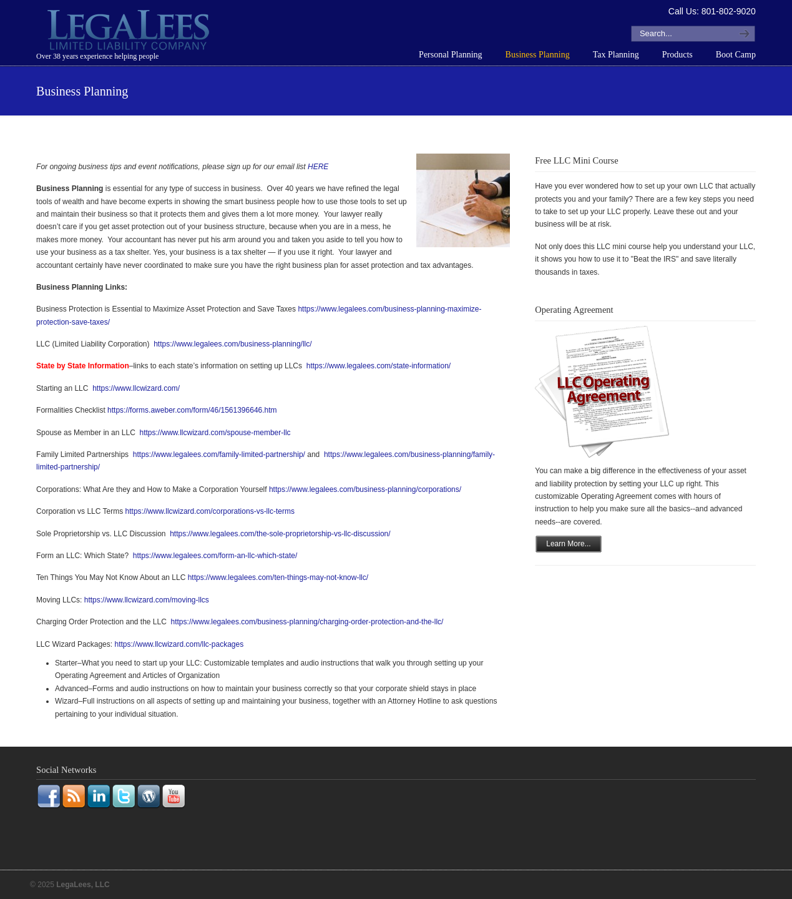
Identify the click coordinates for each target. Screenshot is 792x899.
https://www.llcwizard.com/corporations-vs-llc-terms (210, 511)
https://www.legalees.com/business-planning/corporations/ (365, 489)
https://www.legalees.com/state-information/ (378, 365)
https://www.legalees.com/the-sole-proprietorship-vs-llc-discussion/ (279, 533)
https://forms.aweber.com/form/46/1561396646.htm (191, 410)
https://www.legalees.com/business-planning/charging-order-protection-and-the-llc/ (307, 621)
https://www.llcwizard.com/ (136, 388)
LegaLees (129, 32)
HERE (318, 166)
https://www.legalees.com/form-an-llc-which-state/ (213, 555)
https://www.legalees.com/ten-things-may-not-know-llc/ (278, 577)
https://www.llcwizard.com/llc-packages (178, 644)
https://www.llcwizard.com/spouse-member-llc (214, 432)
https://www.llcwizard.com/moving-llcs (146, 600)
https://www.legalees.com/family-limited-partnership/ (217, 454)
